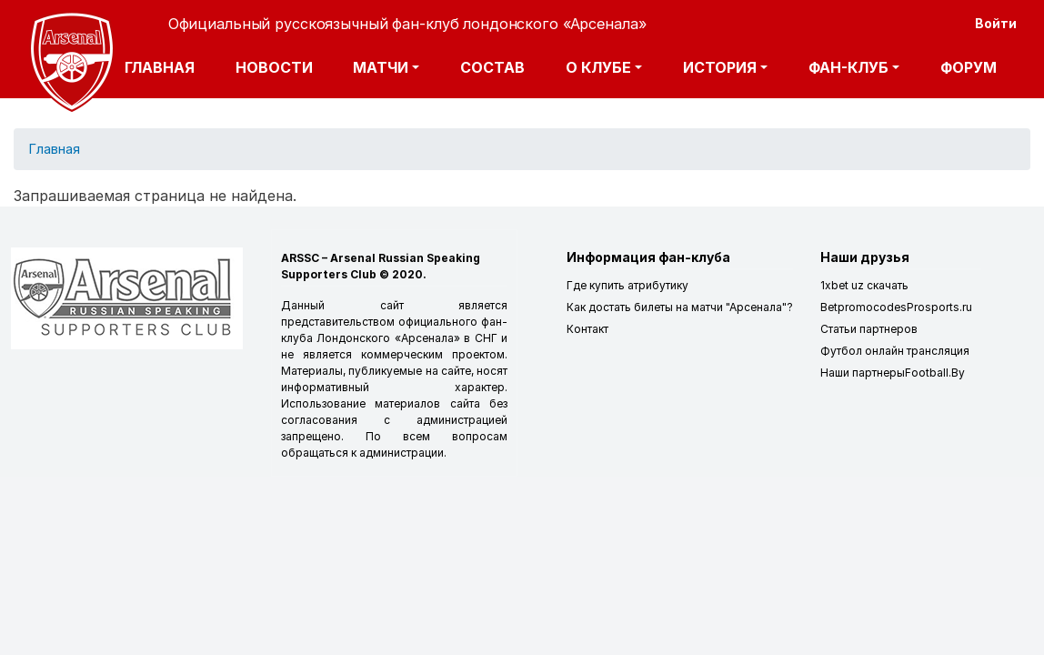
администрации (401, 452)
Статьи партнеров (869, 329)
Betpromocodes (863, 307)
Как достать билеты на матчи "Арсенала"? (680, 307)
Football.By (935, 372)
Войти (996, 23)
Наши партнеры (862, 372)
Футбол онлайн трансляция (894, 351)
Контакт (587, 329)
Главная (160, 67)
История (720, 67)
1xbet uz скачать (864, 285)
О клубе (598, 67)
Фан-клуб (848, 67)
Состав (492, 67)
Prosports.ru (939, 307)
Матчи (380, 67)
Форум (968, 67)
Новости (274, 67)
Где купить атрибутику (627, 285)
